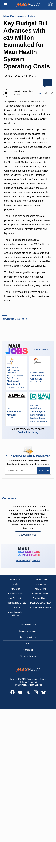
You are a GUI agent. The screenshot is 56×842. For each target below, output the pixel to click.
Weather (15, 584)
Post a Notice (23, 560)
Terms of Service (28, 656)
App (28, 643)
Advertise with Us (28, 637)
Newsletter (28, 650)
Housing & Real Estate (15, 603)
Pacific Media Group (36, 679)
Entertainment (40, 584)
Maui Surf (15, 589)
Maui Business (40, 579)
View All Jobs (41, 349)
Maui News (15, 579)
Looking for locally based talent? (28, 431)
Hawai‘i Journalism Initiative (15, 613)
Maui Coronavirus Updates (20, 16)
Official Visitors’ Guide (40, 607)
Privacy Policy (20, 685)
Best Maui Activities (41, 593)
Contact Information (28, 631)
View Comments (28, 535)
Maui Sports (40, 589)
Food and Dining (40, 598)
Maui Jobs (15, 607)
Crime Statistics (15, 593)
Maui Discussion (15, 598)
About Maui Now (28, 625)
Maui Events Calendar (40, 603)
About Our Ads (35, 685)
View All (36, 560)
